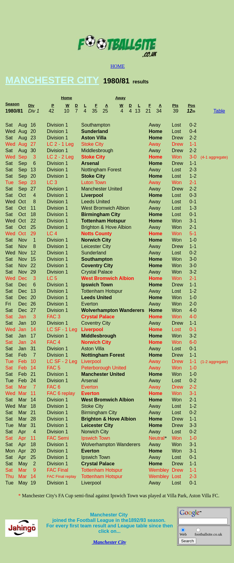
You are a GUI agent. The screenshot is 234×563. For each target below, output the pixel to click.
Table (219, 111)
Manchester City (109, 542)
